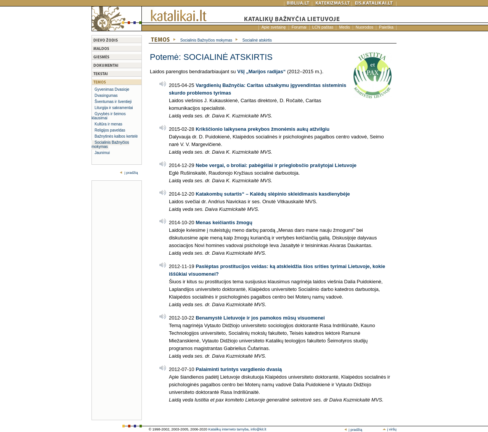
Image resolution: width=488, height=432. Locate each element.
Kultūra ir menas (108, 124)
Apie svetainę (274, 27)
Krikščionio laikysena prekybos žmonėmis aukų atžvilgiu (262, 129)
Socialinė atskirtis (257, 40)
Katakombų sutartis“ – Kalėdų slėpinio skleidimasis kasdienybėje (273, 194)
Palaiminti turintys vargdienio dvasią (239, 369)
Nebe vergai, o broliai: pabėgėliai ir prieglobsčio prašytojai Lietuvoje (276, 165)
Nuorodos (364, 27)
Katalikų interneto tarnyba (228, 429)
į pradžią (131, 173)
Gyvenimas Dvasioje (112, 89)
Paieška (386, 27)
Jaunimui (102, 153)
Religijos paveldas (110, 130)
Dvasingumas (106, 95)
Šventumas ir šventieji (113, 102)
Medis (344, 27)
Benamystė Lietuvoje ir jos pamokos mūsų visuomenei (260, 318)
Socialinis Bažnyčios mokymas (110, 144)
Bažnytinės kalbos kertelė (116, 136)
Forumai (299, 27)
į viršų (389, 429)
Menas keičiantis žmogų (224, 222)
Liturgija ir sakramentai (114, 108)
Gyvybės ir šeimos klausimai (109, 116)
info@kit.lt (258, 429)
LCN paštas (323, 27)
